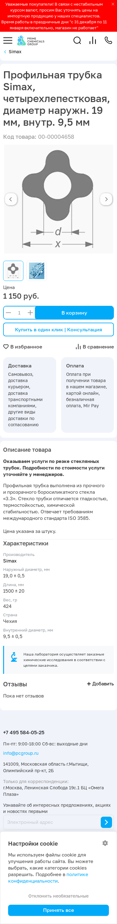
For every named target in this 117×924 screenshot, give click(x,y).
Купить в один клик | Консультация (58, 329)
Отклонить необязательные (58, 895)
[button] (77, 40)
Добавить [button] (100, 683)
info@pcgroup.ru (20, 753)
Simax (10, 560)
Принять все (58, 910)
